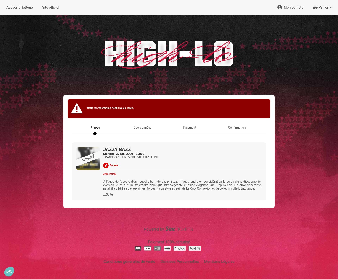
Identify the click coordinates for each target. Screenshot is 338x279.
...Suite (108, 194)
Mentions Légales (219, 261)
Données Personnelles (179, 261)
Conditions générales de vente (129, 261)
